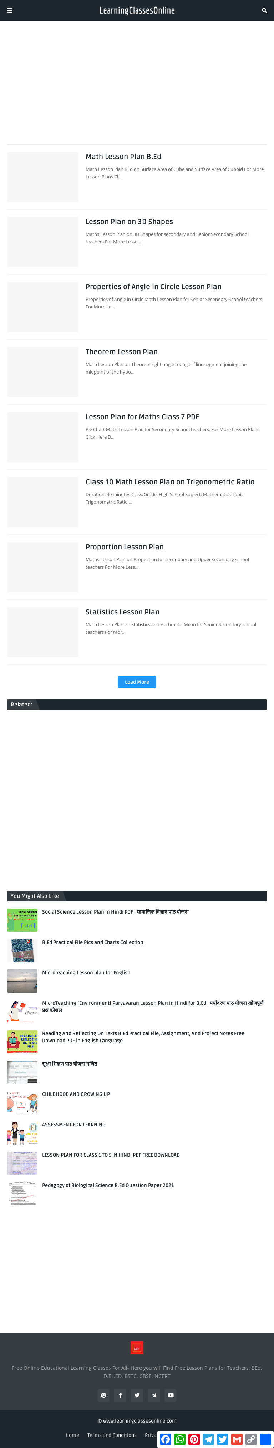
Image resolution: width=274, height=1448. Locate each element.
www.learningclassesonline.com (140, 1421)
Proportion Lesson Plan (125, 547)
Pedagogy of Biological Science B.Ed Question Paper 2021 (108, 1185)
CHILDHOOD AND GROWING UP (76, 1094)
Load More (137, 682)
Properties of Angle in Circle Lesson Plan (154, 287)
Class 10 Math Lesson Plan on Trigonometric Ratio (170, 482)
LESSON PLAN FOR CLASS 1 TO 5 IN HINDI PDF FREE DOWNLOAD (111, 1155)
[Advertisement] (137, 80)
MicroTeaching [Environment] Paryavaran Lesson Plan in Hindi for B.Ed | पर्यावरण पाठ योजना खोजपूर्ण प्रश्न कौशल (152, 1006)
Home (72, 1435)
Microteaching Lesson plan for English (86, 973)
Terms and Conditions (112, 1435)
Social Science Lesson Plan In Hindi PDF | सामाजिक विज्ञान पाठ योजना (115, 912)
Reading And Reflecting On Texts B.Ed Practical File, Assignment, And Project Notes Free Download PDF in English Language (143, 1037)
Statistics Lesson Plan (122, 612)
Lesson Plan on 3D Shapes (129, 222)
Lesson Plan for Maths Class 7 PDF (142, 417)
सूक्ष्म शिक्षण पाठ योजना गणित (69, 1064)
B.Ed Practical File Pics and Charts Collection (92, 942)
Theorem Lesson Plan (122, 352)
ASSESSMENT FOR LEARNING (74, 1125)
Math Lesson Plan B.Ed (123, 157)
